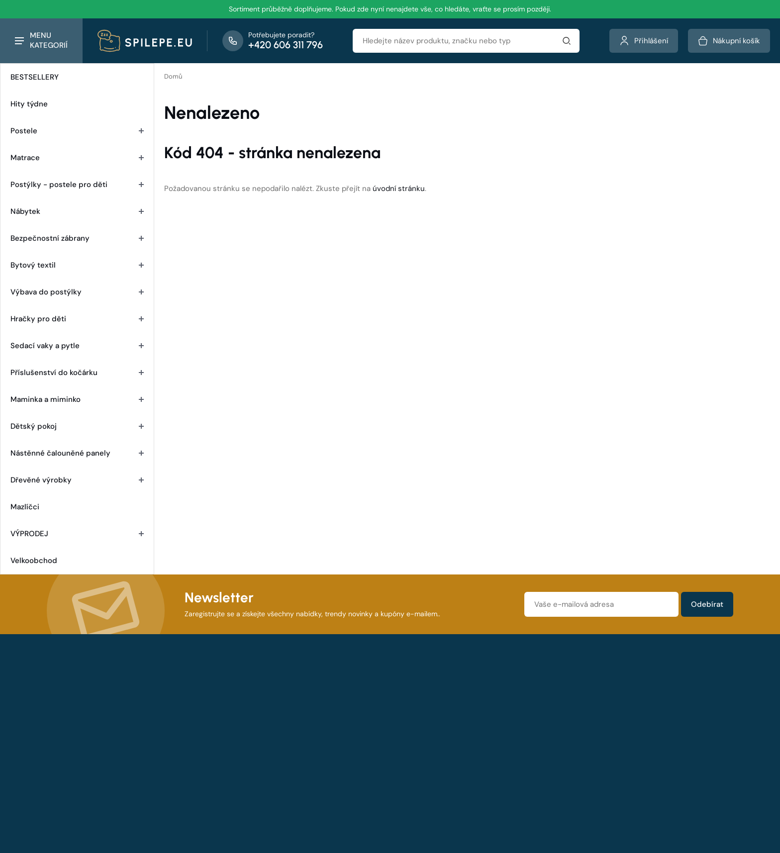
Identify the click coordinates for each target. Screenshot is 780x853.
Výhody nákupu (281, 751)
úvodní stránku (399, 188)
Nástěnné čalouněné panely (77, 453)
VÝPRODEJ (77, 534)
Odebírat (707, 604)
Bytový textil (77, 265)
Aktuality (429, 721)
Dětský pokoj (77, 426)
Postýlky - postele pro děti (77, 185)
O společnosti (438, 706)
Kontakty (429, 736)
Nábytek (77, 211)
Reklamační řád (280, 721)
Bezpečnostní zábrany (77, 238)
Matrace (77, 158)
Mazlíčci (24, 507)
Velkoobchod (33, 561)
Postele (77, 131)
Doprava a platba (283, 736)
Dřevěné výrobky (77, 480)
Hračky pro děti (77, 319)
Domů (173, 76)
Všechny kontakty (88, 802)
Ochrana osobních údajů (617, 706)
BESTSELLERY (34, 77)
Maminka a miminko (77, 399)
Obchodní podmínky (289, 706)
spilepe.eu (335, 804)
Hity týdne (29, 104)
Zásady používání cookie (616, 721)
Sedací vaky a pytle (77, 346)
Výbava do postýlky (77, 292)
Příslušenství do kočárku (77, 373)
